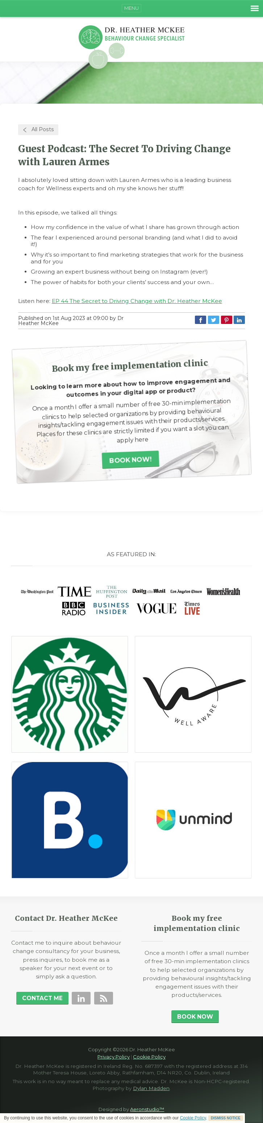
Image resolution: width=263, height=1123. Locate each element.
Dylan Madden (151, 1088)
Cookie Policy (193, 1117)
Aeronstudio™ (147, 1109)
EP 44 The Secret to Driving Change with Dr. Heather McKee (137, 301)
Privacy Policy (113, 1057)
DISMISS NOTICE (226, 1118)
